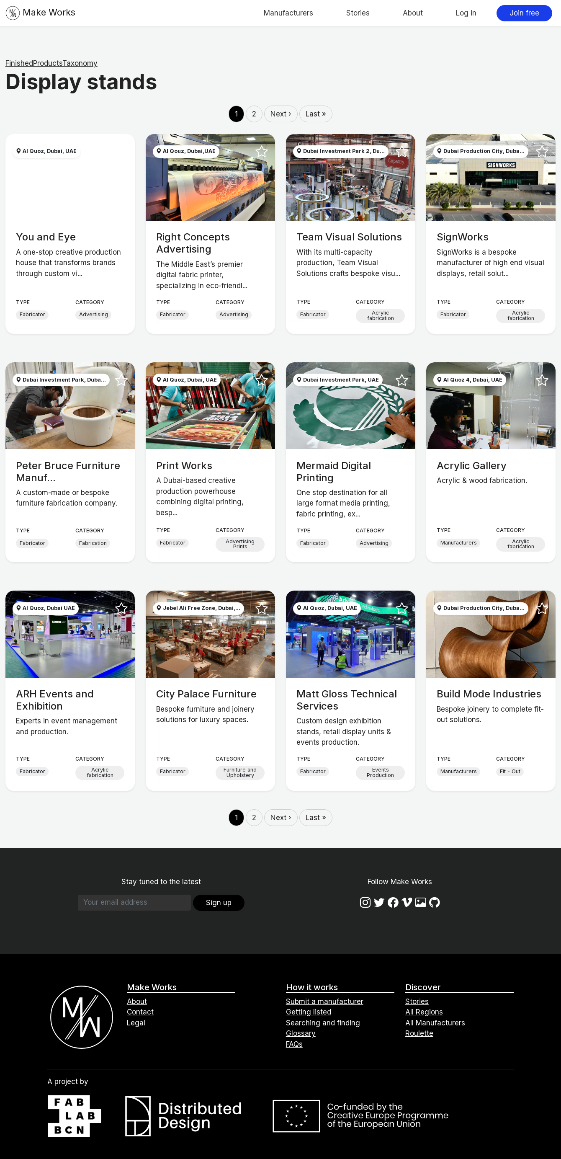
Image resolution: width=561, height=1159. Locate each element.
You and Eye (46, 237)
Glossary (301, 1033)
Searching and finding (323, 1023)
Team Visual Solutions (349, 237)
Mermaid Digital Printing (333, 471)
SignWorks (463, 237)
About (413, 13)
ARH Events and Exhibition (55, 700)
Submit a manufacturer (324, 1001)
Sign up (219, 902)
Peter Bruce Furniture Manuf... (68, 471)
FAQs (294, 1044)
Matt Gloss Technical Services (346, 700)
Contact (140, 1012)
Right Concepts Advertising (193, 243)
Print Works (184, 465)
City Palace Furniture (206, 694)
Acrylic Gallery (472, 465)
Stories (358, 13)
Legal (136, 1023)
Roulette (419, 1033)
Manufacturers (288, 13)
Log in (466, 13)
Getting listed (308, 1012)
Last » (316, 114)
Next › (280, 114)
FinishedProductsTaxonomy (51, 63)
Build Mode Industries (489, 694)
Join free (524, 13)
